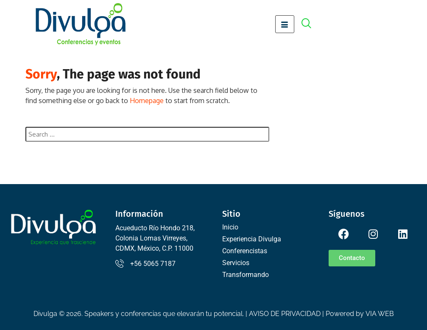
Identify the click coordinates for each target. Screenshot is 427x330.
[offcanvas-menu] (311, 24)
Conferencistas (244, 251)
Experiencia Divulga (251, 239)
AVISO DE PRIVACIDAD (285, 314)
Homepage (147, 100)
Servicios (235, 263)
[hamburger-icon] (284, 24)
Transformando (245, 275)
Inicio (230, 227)
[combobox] (147, 134)
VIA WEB (380, 314)
